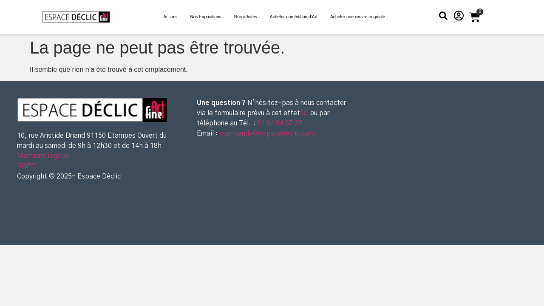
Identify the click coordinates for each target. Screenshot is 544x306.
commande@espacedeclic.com (267, 133)
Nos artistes (245, 16)
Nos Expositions (205, 16)
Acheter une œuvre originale (357, 16)
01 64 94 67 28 (278, 123)
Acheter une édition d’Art (293, 16)
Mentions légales (43, 156)
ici (306, 113)
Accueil (170, 16)
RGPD (26, 166)
